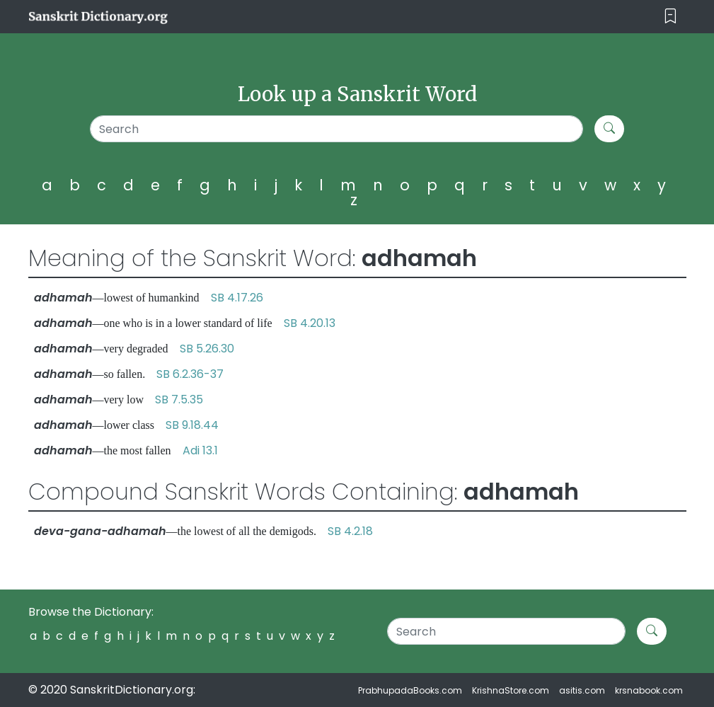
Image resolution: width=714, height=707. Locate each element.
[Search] (337, 128)
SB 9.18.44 (192, 425)
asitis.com (582, 690)
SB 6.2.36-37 (190, 374)
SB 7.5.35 (179, 399)
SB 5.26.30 (207, 348)
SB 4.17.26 (237, 297)
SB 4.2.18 (350, 531)
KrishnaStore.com (510, 690)
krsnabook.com (649, 690)
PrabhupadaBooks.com (410, 690)
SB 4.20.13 (309, 323)
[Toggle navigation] (670, 16)
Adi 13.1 (200, 450)
